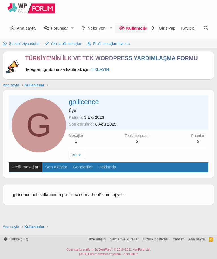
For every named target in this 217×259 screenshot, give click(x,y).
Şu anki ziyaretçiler (24, 43)
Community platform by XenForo (108, 249)
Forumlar (59, 28)
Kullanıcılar (137, 28)
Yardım (178, 239)
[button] (72, 28)
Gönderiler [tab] (83, 166)
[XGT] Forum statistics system (108, 254)
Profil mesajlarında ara (111, 43)
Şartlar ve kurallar (124, 239)
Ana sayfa (26, 28)
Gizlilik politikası (156, 239)
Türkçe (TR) (16, 239)
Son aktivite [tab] (56, 166)
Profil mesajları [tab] (26, 166)
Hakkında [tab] (107, 166)
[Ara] (205, 28)
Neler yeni (97, 28)
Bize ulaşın (97, 239)
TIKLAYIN (100, 69)
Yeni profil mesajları (67, 43)
